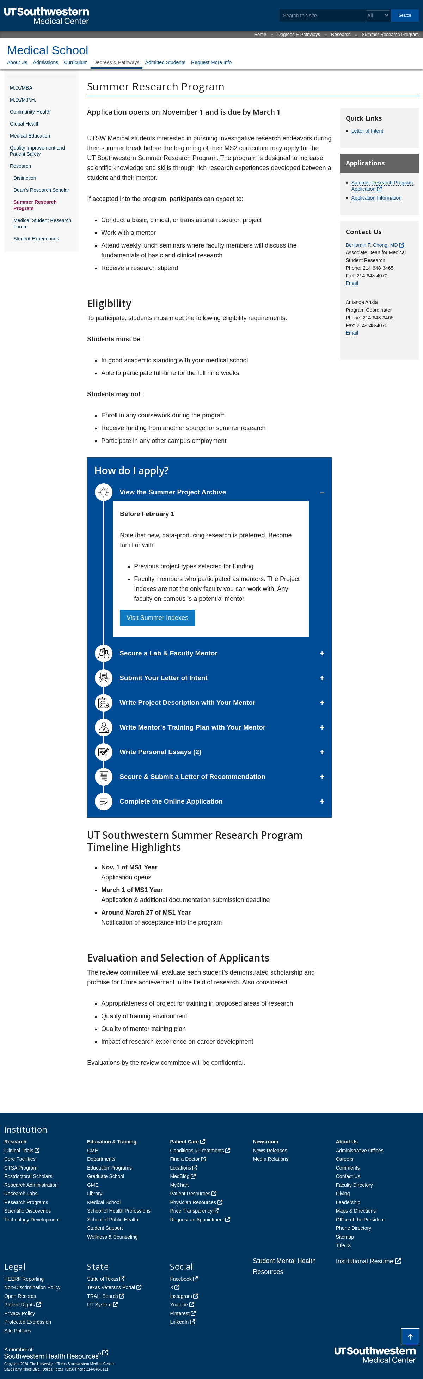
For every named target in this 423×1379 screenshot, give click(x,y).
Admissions (46, 62)
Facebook (180, 1279)
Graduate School (105, 1176)
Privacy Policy (19, 1313)
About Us (17, 62)
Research (341, 34)
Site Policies (17, 1331)
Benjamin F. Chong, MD (372, 245)
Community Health (30, 112)
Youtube (179, 1304)
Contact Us (348, 1176)
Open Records (20, 1296)
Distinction (24, 178)
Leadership (348, 1202)
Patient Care (184, 1142)
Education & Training (111, 1142)
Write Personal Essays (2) (148, 752)
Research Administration (31, 1185)
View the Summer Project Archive (160, 492)
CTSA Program (20, 1168)
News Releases (270, 1150)
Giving (343, 1193)
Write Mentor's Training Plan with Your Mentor (180, 727)
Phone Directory (353, 1228)
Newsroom (265, 1142)
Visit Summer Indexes (157, 617)
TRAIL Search (102, 1296)
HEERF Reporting (24, 1279)
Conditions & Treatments (197, 1150)
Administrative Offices (360, 1150)
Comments (348, 1168)
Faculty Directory (354, 1185)
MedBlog (179, 1176)
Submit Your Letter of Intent (151, 678)
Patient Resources (190, 1193)
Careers (345, 1159)
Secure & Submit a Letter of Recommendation (180, 777)
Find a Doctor (185, 1159)
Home (260, 34)
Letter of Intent (367, 131)
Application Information (376, 198)
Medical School (47, 50)
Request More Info (211, 62)
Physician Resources (193, 1202)
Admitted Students (165, 62)
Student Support (105, 1228)
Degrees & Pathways (298, 34)
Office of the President (360, 1219)
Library (94, 1193)
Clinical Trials (18, 1150)
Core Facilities (20, 1159)
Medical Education (30, 136)
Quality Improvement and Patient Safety (37, 151)
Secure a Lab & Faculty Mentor (156, 653)
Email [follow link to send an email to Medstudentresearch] (352, 333)
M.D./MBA (21, 88)
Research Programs (26, 1202)
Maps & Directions (356, 1211)
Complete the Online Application (159, 801)
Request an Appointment (197, 1219)
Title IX (343, 1245)
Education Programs (109, 1168)
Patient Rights (19, 1304)
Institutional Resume (364, 1261)
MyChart (179, 1185)
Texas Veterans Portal (111, 1287)
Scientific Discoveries (27, 1211)
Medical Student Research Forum (42, 224)
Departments (101, 1159)
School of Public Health (112, 1219)
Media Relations (270, 1159)
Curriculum (76, 62)
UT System (99, 1304)
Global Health (25, 124)
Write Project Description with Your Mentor (175, 703)
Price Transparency (191, 1211)
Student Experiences (36, 239)
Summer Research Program (390, 34)
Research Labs (20, 1193)
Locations (180, 1168)
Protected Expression (27, 1322)
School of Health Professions (119, 1211)
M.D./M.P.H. (23, 100)
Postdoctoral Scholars (28, 1176)
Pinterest (179, 1313)
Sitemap (345, 1237)
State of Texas (102, 1279)
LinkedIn (179, 1322)
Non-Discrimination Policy (32, 1287)
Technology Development (32, 1219)
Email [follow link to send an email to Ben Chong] (352, 283)
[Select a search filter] (378, 15)
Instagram (181, 1296)
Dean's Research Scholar (41, 190)
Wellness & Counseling (112, 1237)
